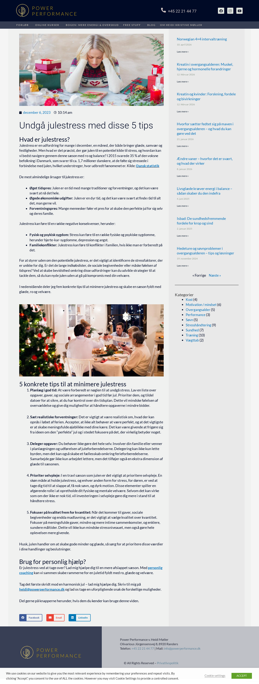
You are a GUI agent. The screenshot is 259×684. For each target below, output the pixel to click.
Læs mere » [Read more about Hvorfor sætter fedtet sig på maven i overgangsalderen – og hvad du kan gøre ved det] (183, 146)
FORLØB (22, 24)
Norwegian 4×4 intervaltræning (202, 39)
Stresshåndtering (199, 326)
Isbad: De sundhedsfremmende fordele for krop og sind (201, 221)
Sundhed (193, 331)
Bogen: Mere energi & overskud (92, 24)
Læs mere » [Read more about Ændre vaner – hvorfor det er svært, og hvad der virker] (183, 176)
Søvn (190, 320)
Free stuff (132, 24)
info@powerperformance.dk (183, 654)
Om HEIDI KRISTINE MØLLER (181, 24)
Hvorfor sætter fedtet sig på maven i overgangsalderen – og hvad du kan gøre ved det (205, 129)
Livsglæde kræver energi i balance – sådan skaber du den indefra (204, 191)
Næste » (214, 276)
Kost (189, 300)
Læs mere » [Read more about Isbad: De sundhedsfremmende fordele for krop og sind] (183, 236)
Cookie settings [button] (215, 675)
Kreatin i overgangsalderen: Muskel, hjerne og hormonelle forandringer (205, 66)
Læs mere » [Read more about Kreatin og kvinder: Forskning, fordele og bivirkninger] (183, 111)
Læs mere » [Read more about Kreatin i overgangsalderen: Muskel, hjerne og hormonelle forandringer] (183, 81)
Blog (151, 24)
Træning (192, 336)
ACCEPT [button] (242, 675)
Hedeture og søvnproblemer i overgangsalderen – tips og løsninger (205, 251)
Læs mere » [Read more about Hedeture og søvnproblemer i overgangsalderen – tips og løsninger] (183, 266)
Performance (196, 315)
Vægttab (193, 341)
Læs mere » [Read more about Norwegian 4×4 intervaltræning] (183, 51)
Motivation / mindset (202, 305)
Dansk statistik (147, 166)
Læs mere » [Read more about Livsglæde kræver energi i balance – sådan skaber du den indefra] (183, 206)
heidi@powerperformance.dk (42, 589)
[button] (30, 622)
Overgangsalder (198, 310)
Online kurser (47, 24)
